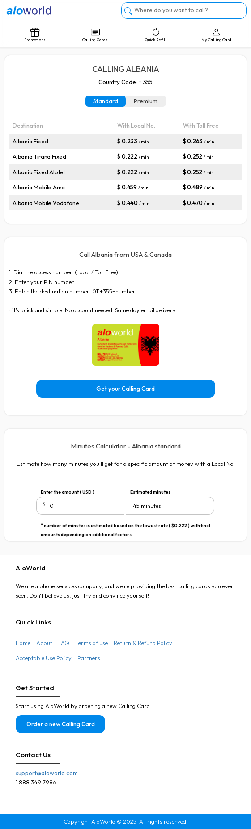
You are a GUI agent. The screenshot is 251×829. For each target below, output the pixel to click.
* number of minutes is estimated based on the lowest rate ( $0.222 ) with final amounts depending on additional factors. (125, 526)
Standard (105, 101)
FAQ (63, 642)
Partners (88, 658)
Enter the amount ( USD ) (67, 492)
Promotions (34, 35)
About (44, 642)
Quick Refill (156, 35)
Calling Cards (95, 35)
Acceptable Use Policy (44, 658)
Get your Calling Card (125, 388)
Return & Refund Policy (143, 642)
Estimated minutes (150, 492)
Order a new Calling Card (60, 724)
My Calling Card (216, 35)
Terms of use (91, 642)
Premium (145, 101)
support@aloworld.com (47, 772)
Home (23, 642)
